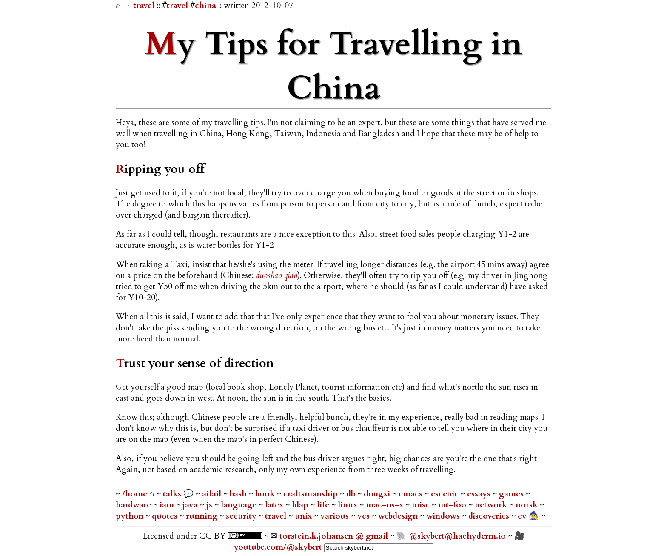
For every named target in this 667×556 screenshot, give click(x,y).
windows (444, 516)
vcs (364, 516)
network (492, 504)
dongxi (378, 493)
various (335, 516)
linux (348, 504)
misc (422, 504)
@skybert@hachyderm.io (457, 536)
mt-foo (453, 504)
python (130, 516)
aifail (212, 493)
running (202, 516)
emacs (412, 493)
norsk (528, 504)
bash (239, 493)
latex (275, 504)
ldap (301, 504)
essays (480, 493)
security (242, 516)
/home (134, 493)
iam (168, 504)
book (266, 493)
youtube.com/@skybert (278, 547)
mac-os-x (385, 504)
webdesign (399, 516)
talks (172, 493)
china (205, 5)
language (240, 504)
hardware (134, 504)
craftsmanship (311, 493)
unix (304, 516)
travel (145, 5)
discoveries (489, 516)
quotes (166, 516)
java (191, 504)
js (210, 504)
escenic (446, 493)
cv (523, 516)
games (512, 493)
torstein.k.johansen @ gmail (334, 536)
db (351, 493)
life (324, 504)
